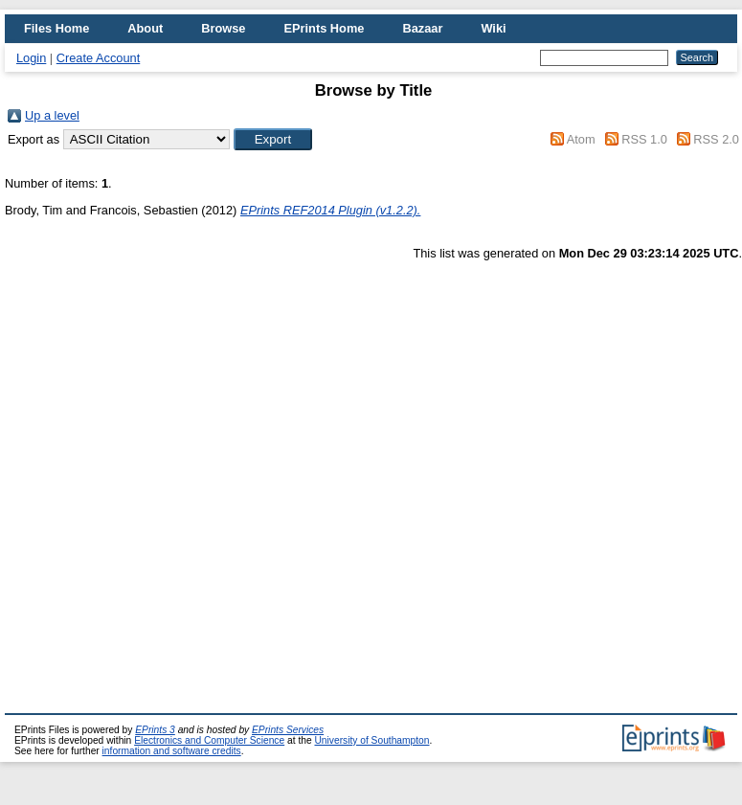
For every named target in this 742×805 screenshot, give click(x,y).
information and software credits (171, 751)
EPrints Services (288, 730)
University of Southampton (371, 740)
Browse (223, 28)
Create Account (98, 58)
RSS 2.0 (716, 139)
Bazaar (422, 28)
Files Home (56, 28)
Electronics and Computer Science (209, 740)
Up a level (52, 115)
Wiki (493, 28)
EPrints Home (323, 28)
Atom (581, 139)
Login (31, 58)
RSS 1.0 (644, 139)
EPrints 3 (155, 730)
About (145, 28)
